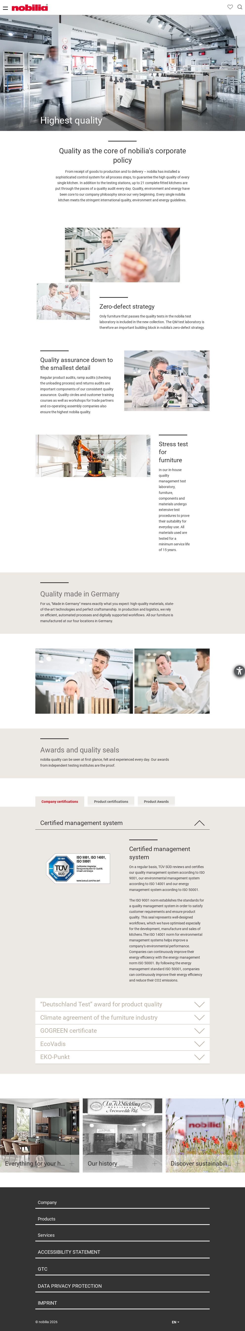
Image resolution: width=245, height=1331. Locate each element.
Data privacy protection (70, 1286)
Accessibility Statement (69, 1252)
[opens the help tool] (239, 671)
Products (46, 1218)
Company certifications (59, 802)
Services (46, 1235)
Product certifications (111, 802)
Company (47, 1202)
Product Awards (156, 802)
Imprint (47, 1303)
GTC (42, 1269)
